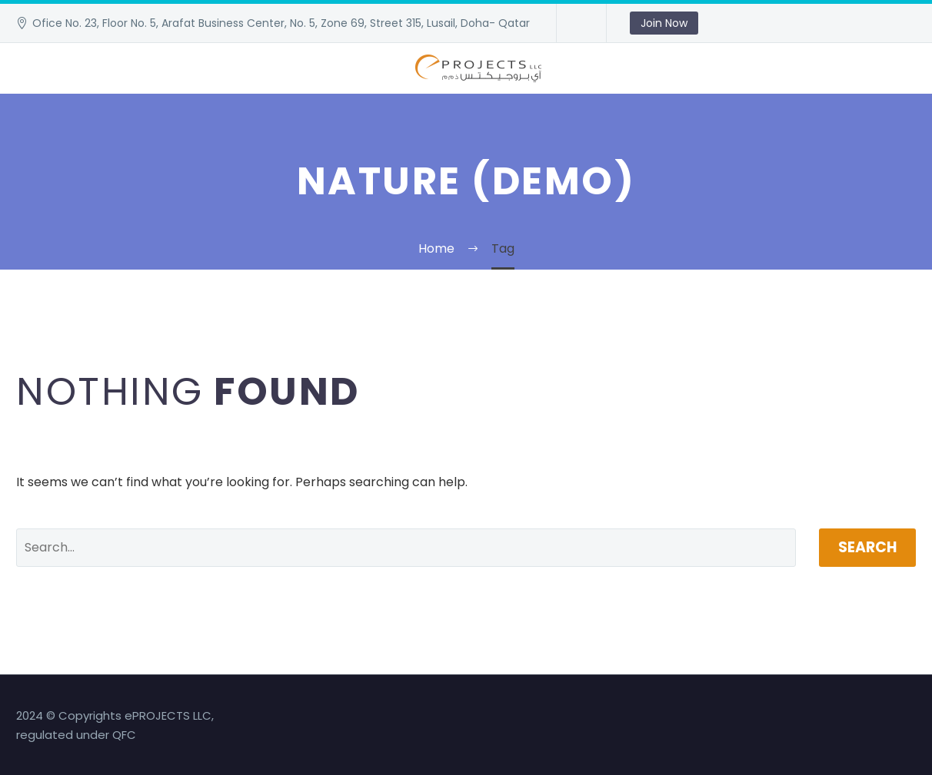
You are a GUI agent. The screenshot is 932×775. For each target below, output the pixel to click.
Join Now (664, 23)
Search (867, 547)
